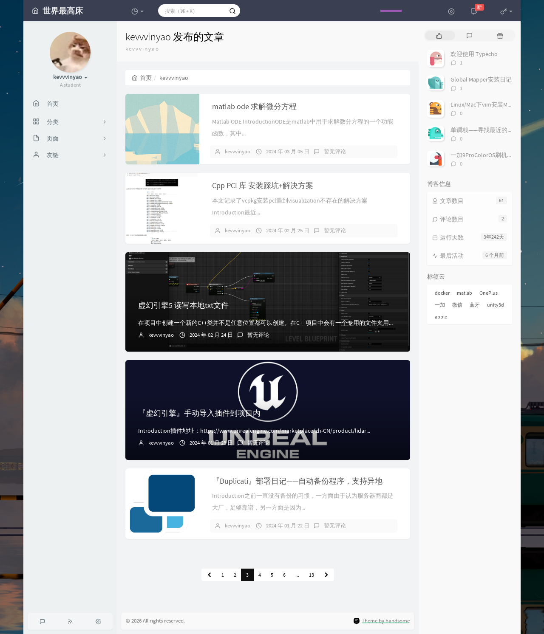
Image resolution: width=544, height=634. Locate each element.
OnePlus (488, 293)
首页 (142, 78)
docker (442, 293)
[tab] (439, 35)
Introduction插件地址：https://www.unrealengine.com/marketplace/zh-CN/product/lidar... (254, 430)
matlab (464, 293)
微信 (457, 305)
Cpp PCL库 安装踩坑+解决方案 (262, 185)
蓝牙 (475, 305)
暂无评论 (335, 151)
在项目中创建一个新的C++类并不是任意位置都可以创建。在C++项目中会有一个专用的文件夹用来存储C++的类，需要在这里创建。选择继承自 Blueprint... (339, 323)
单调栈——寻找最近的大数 (484, 130)
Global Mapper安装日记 (481, 79)
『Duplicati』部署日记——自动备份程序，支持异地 (297, 481)
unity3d (495, 305)
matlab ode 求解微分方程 (254, 106)
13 (311, 575)
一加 (440, 305)
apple (441, 316)
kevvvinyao (237, 151)
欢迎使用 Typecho (474, 54)
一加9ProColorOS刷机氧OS (485, 155)
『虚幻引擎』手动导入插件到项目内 (199, 413)
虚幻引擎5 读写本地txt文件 (183, 305)
